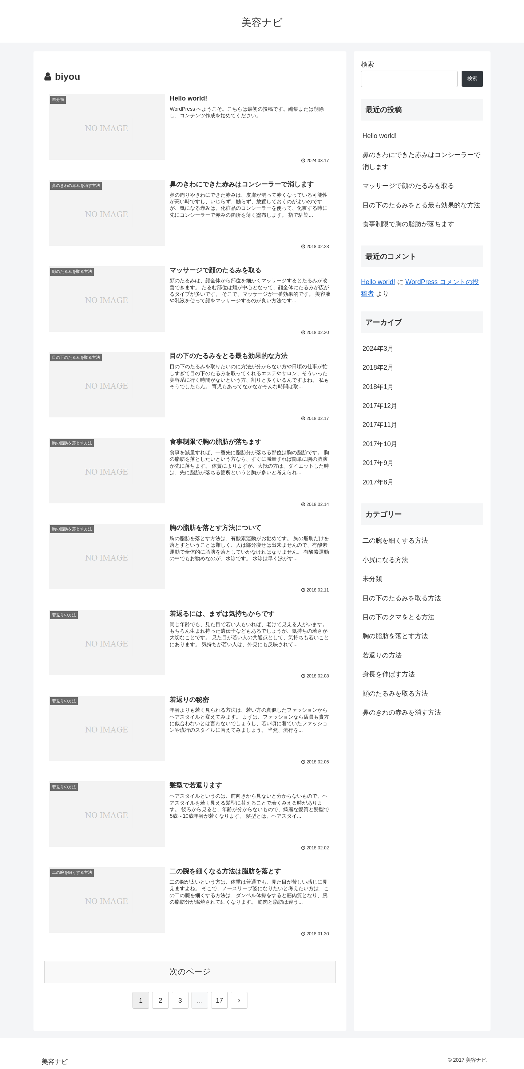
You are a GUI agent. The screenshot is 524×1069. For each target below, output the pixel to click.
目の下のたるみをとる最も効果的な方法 (421, 205)
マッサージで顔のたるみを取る (408, 185)
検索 (367, 64)
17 (219, 999)
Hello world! (379, 135)
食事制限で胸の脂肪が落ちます (408, 224)
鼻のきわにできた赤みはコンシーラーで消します (421, 160)
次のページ (190, 970)
